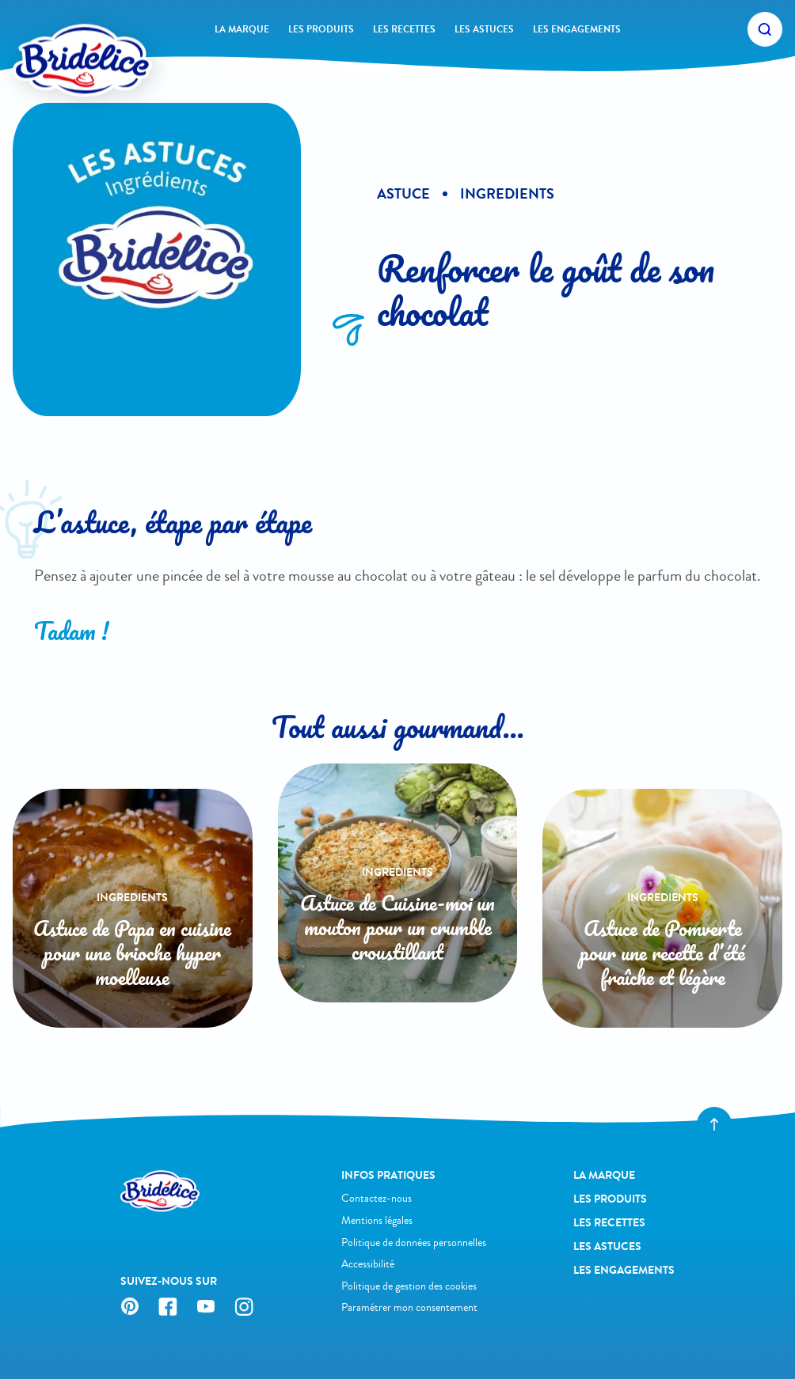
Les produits (321, 29)
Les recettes (404, 29)
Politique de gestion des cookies (409, 1286)
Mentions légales (377, 1220)
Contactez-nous (376, 1198)
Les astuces (484, 29)
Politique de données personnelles (413, 1242)
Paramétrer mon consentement (409, 1307)
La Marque (242, 29)
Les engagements (577, 29)
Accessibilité (367, 1263)
